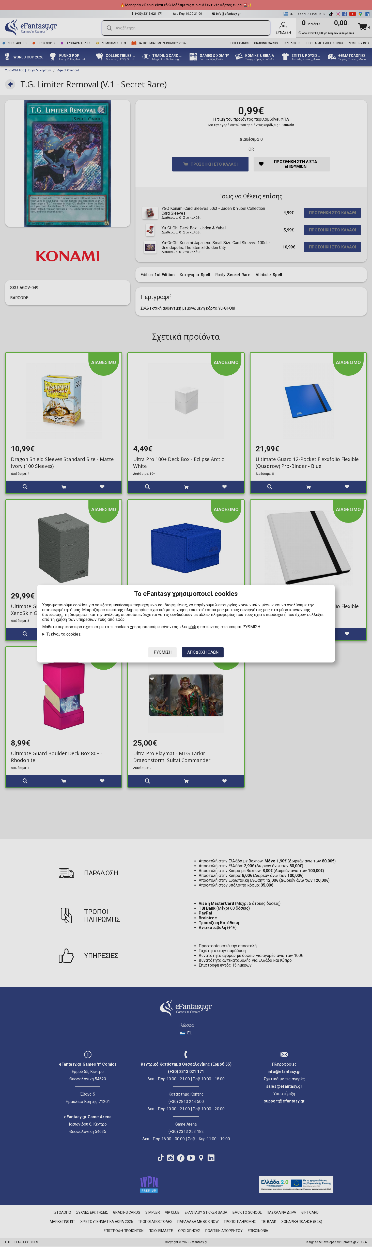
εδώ (192, 626)
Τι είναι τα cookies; (63, 634)
